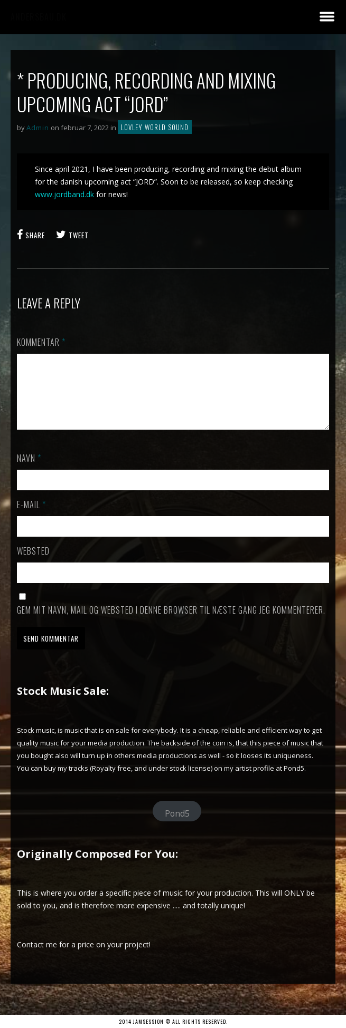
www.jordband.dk (64, 194)
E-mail (31, 517)
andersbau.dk (39, 17)
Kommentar (41, 342)
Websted (33, 563)
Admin (37, 127)
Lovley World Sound (155, 127)
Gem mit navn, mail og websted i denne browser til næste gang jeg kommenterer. (171, 622)
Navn (29, 470)
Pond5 (177, 826)
